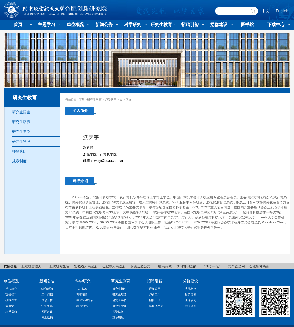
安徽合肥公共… (142, 266)
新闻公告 (104, 24)
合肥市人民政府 (113, 266)
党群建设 (218, 24)
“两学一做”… (213, 266)
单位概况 (75, 24)
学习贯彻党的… (188, 266)
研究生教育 (161, 24)
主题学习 (46, 24)
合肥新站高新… (261, 266)
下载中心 (276, 24)
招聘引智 (190, 24)
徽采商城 (165, 266)
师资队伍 (110, 99)
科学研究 (132, 24)
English (282, 11)
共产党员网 (236, 266)
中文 (266, 11)
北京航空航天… (33, 266)
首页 (18, 24)
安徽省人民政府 (86, 266)
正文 (128, 99)
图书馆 (247, 24)
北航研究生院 (59, 266)
